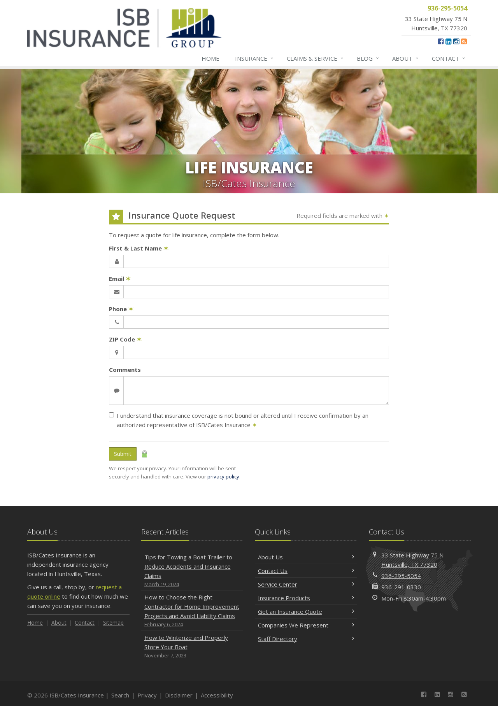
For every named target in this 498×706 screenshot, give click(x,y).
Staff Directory (306, 639)
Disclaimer (179, 695)
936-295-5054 (401, 576)
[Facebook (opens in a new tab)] (441, 41)
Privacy (147, 695)
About (405, 58)
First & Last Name (138, 248)
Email (120, 278)
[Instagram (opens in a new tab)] (456, 41)
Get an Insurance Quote (306, 611)
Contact (449, 58)
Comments (125, 369)
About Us (306, 557)
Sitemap (113, 622)
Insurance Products (306, 598)
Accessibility (217, 695)
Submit (123, 453)
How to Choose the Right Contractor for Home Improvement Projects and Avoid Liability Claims (192, 611)
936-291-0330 (401, 587)
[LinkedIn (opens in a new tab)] (448, 41)
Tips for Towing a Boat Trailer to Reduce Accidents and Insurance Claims (192, 571)
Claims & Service (315, 58)
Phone (121, 309)
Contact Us (306, 571)
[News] (464, 41)
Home (210, 58)
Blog (368, 58)
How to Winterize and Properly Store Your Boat (192, 647)
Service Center (306, 584)
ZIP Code (125, 339)
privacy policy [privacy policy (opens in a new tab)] (223, 476)
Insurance (254, 58)
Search (120, 695)
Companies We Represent (306, 625)
